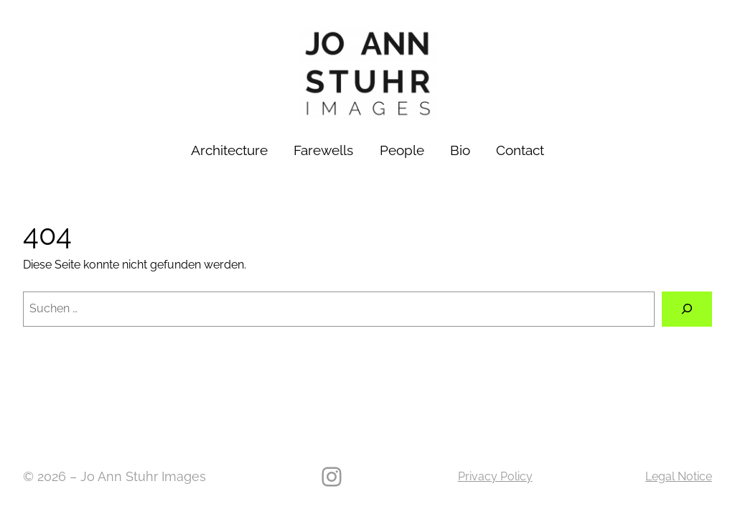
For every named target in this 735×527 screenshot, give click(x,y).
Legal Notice (678, 476)
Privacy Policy (495, 476)
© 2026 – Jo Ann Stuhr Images (114, 476)
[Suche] (687, 309)
